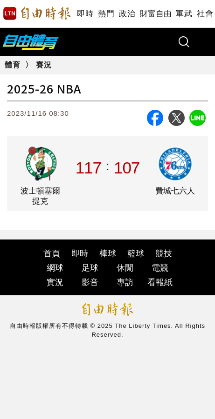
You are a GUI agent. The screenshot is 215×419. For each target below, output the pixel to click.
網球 (55, 268)
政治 (127, 13)
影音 (90, 282)
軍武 (184, 13)
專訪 (125, 282)
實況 (55, 282)
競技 (163, 253)
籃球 (135, 253)
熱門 (106, 13)
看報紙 (160, 282)
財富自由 (155, 13)
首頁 (51, 253)
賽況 (44, 65)
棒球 (107, 253)
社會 (205, 13)
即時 (85, 13)
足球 (90, 268)
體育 (13, 65)
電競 (160, 268)
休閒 (125, 268)
